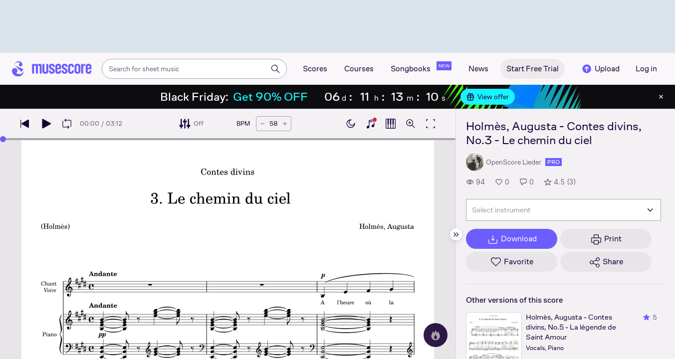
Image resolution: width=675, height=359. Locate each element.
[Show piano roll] (391, 124)
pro (553, 162)
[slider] (3, 139)
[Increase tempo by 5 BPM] (285, 124)
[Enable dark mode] (351, 124)
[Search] (275, 68)
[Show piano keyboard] (371, 124)
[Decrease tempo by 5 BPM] (262, 124)
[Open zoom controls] (411, 124)
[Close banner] (661, 97)
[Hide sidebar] (456, 234)
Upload (600, 69)
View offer (487, 97)
